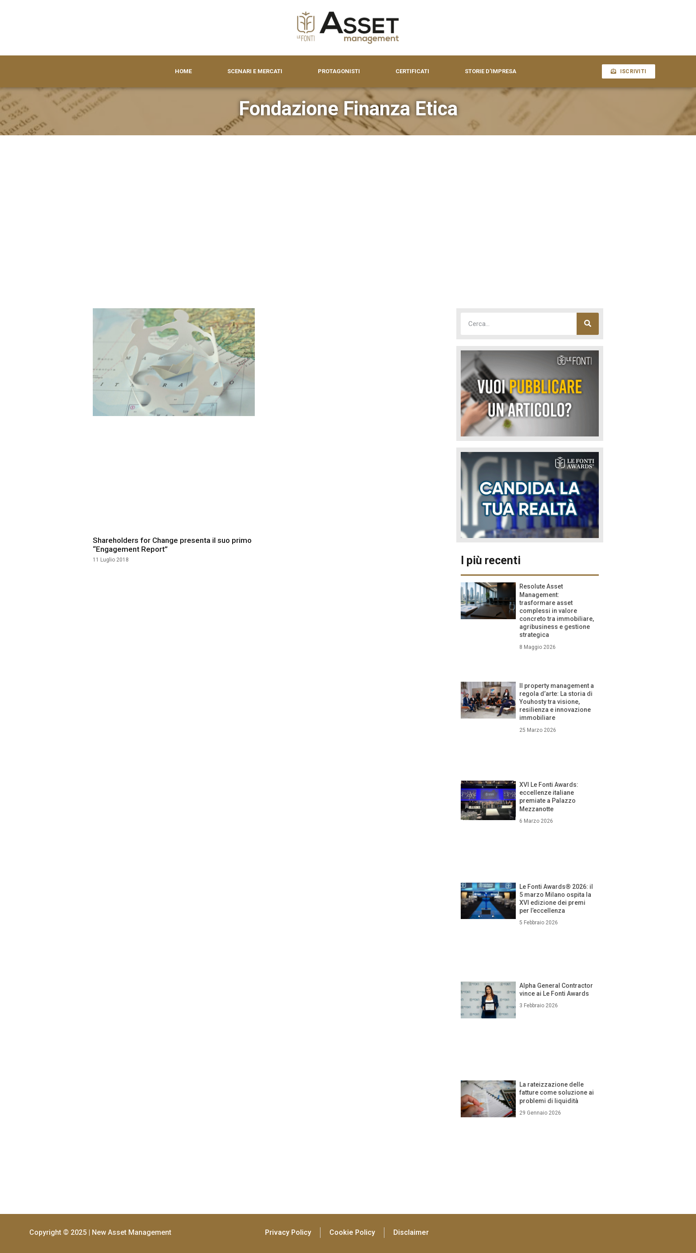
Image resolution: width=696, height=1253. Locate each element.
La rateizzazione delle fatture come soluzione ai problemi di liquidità (556, 1092)
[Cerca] (588, 324)
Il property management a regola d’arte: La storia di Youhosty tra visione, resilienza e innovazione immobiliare (556, 702)
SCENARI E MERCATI (254, 71)
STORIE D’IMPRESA (490, 71)
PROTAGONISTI (339, 71)
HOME (183, 71)
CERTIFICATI (412, 71)
